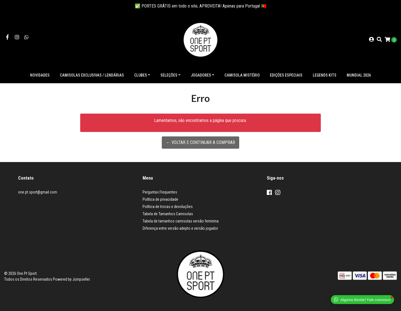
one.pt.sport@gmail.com (37, 192)
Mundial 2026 (359, 75)
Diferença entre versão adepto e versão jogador (180, 228)
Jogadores (201, 75)
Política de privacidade (160, 199)
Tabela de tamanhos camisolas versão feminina (181, 221)
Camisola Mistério (242, 75)
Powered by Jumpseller (71, 279)
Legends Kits (324, 75)
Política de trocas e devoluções (168, 206)
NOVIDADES (40, 75)
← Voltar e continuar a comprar (200, 142)
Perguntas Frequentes (160, 192)
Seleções (168, 75)
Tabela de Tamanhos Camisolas (168, 214)
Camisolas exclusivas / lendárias (92, 75)
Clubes (140, 75)
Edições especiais (286, 75)
